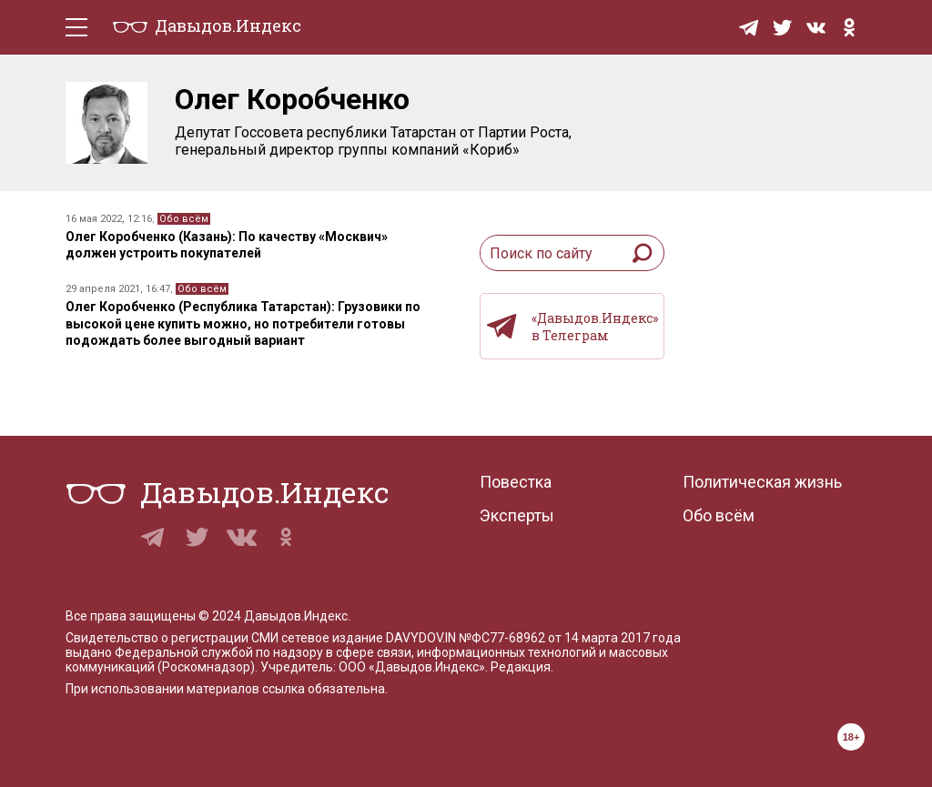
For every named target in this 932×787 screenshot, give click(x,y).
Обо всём (183, 219)
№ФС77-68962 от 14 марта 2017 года (570, 638)
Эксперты (517, 515)
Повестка (516, 481)
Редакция (521, 667)
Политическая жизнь (762, 481)
